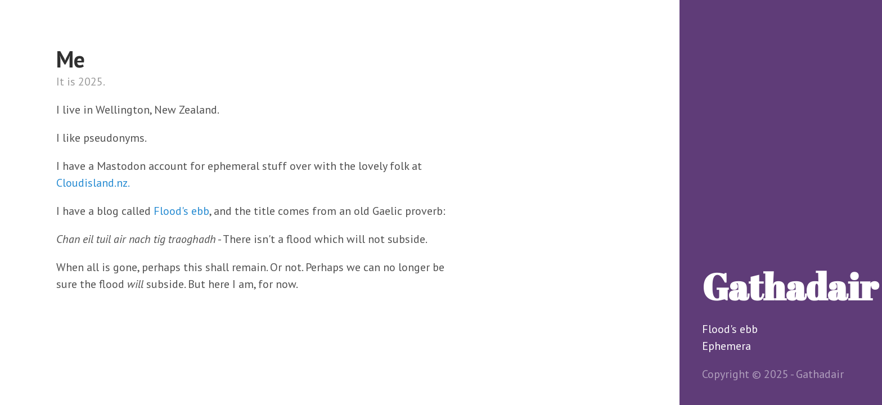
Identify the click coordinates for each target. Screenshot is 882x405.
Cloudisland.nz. (93, 183)
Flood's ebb (730, 329)
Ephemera (726, 346)
